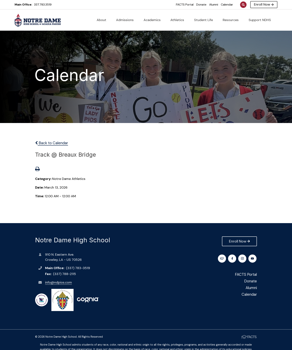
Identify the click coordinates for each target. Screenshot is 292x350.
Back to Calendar (51, 143)
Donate (201, 4)
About (103, 20)
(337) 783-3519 (78, 268)
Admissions (126, 20)
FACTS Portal (184, 4)
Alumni (213, 4)
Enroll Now (264, 4)
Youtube (242, 258)
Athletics (178, 20)
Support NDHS (261, 20)
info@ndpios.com (58, 282)
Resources (232, 20)
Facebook (222, 258)
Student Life (205, 20)
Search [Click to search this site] (243, 4)
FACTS (253, 258)
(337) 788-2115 (64, 274)
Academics (154, 20)
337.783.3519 (43, 4)
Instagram (232, 258)
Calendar (227, 4)
